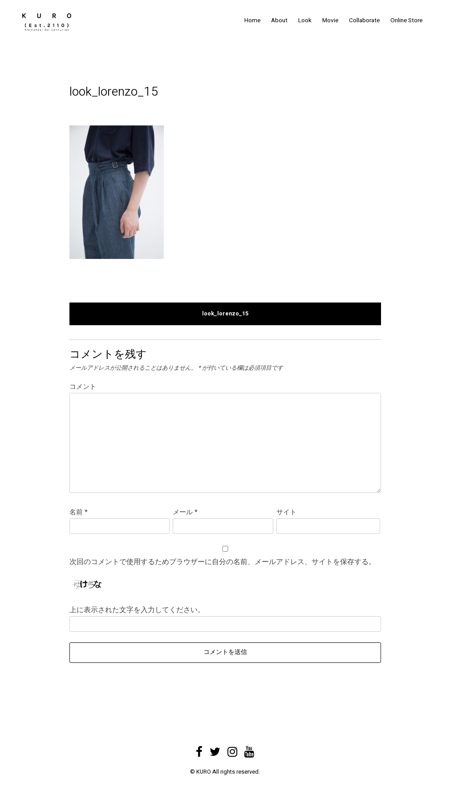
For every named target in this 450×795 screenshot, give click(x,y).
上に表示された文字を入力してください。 (137, 610)
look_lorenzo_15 (225, 314)
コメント (82, 386)
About (279, 20)
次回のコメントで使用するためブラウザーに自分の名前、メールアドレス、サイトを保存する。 (222, 562)
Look (305, 20)
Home (252, 20)
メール (185, 512)
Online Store (406, 20)
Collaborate (364, 20)
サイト (286, 512)
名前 (78, 512)
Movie (330, 20)
